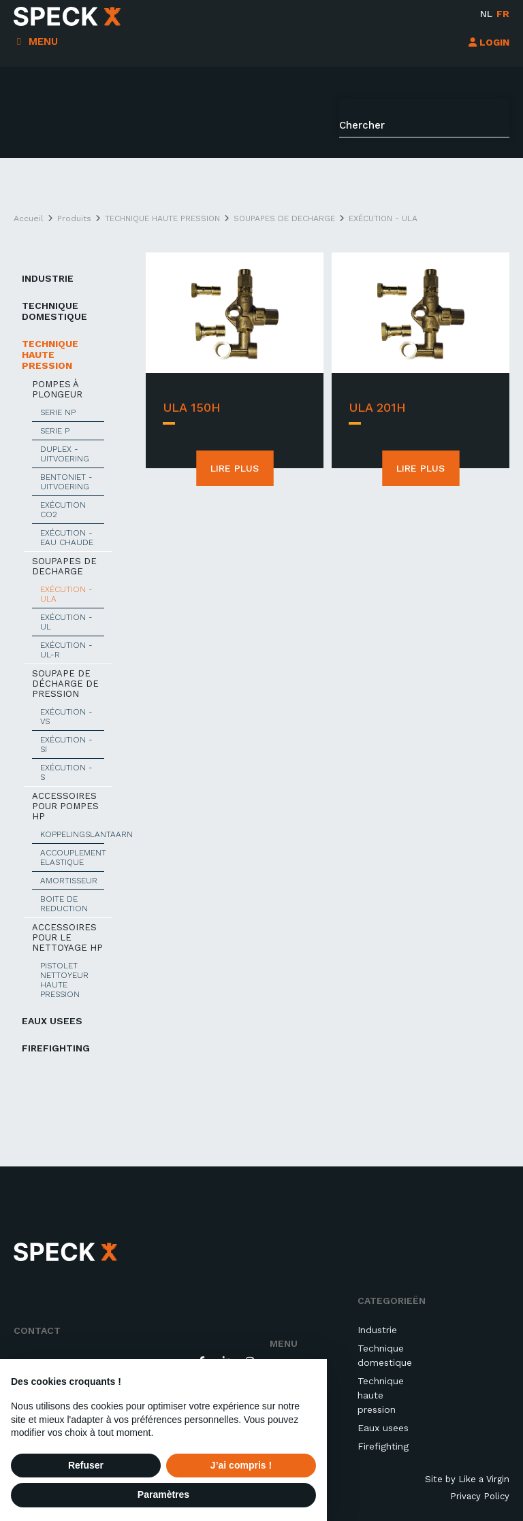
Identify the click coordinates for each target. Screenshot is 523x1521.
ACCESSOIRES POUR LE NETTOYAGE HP (67, 937)
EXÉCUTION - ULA (66, 594)
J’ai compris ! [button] (241, 1465)
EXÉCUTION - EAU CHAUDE (66, 537)
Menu (43, 41)
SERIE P (54, 431)
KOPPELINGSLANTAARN (72, 834)
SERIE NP (58, 412)
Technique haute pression (381, 1395)
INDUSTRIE (48, 278)
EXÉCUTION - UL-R (66, 649)
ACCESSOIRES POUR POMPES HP (65, 806)
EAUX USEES (52, 1020)
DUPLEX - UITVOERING (64, 453)
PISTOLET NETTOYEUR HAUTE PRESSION (64, 980)
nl (486, 13)
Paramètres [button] (163, 1494)
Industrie (377, 1329)
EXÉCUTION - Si (66, 744)
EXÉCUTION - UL (66, 622)
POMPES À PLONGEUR (57, 389)
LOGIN (489, 42)
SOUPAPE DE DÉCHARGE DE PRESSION (65, 683)
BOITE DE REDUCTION (64, 903)
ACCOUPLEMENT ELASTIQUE (72, 857)
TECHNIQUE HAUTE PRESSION (50, 354)
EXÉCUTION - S (66, 772)
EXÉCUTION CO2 (63, 509)
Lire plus (234, 468)
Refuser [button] (86, 1465)
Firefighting (56, 1048)
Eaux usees (383, 1427)
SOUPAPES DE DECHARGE (64, 566)
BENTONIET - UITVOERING (66, 481)
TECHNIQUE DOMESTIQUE (54, 311)
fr (502, 13)
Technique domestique (385, 1355)
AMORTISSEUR (68, 880)
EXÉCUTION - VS (66, 716)
